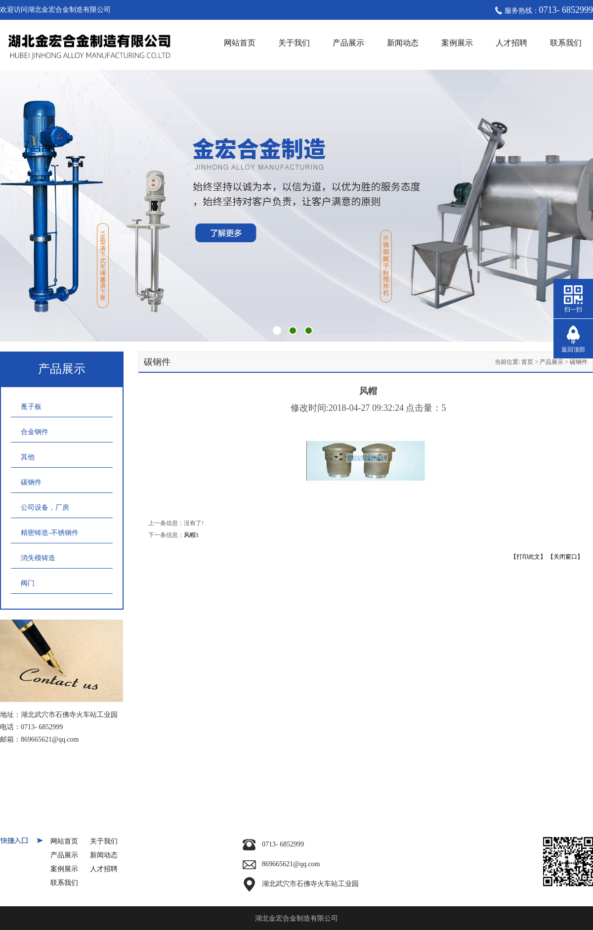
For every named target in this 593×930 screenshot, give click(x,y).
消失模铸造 (38, 558)
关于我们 (294, 43)
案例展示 (457, 43)
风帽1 (191, 534)
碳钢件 (31, 482)
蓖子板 (31, 406)
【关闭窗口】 (565, 556)
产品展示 (348, 43)
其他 (28, 457)
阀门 (28, 583)
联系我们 (566, 43)
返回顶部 (573, 349)
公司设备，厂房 (45, 507)
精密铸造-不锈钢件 (50, 532)
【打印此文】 (528, 556)
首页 (527, 361)
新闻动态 (403, 43)
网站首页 (239, 43)
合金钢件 (34, 432)
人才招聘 (511, 43)
